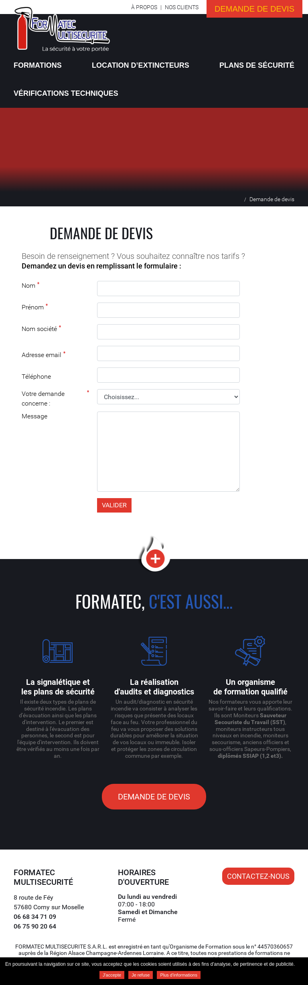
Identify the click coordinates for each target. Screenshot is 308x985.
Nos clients (182, 7)
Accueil (237, 199)
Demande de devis (254, 8)
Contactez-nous (258, 876)
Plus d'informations (178, 975)
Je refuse (141, 975)
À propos (144, 7)
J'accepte (112, 975)
